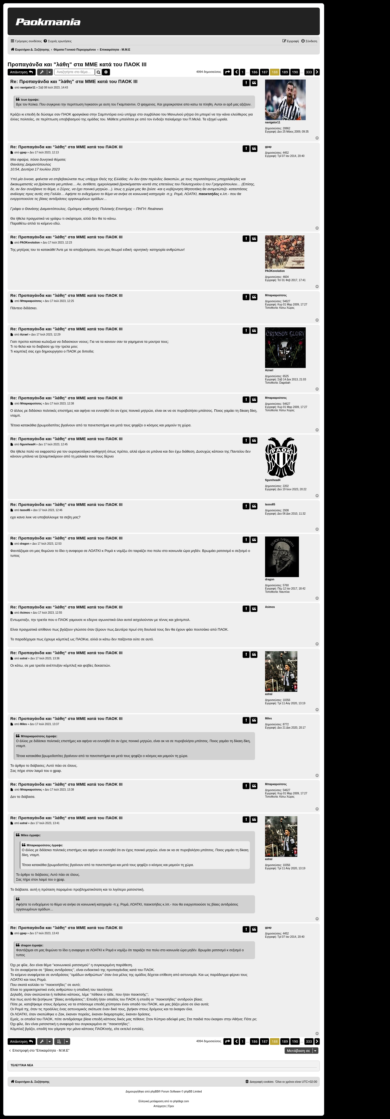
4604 (286, 276)
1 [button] (242, 72)
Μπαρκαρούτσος (276, 295)
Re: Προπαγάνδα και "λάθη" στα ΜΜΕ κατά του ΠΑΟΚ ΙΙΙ (73, 81)
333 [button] (309, 72)
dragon (269, 579)
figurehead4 (273, 480)
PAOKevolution (275, 270)
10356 (286, 700)
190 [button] (295, 72)
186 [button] (254, 72)
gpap (268, 146)
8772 (286, 724)
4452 (286, 152)
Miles (268, 718)
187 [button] (264, 72)
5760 (286, 585)
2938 (286, 510)
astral (268, 694)
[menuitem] (57, 41)
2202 (286, 486)
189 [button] (285, 72)
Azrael (269, 370)
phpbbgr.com (181, 1101)
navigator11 (272, 122)
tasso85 (270, 504)
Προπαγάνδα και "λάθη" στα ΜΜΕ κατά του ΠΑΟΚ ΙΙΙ (77, 64)
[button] (227, 72)
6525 (286, 376)
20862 (286, 128)
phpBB (154, 1091)
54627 (286, 301)
